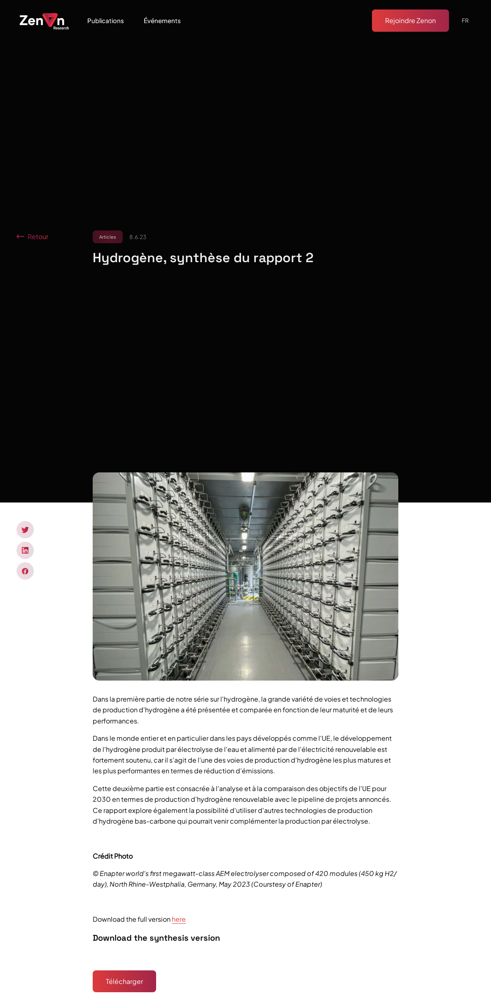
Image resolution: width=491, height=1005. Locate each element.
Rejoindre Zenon (410, 20)
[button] (105, 20)
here (179, 919)
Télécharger (124, 981)
